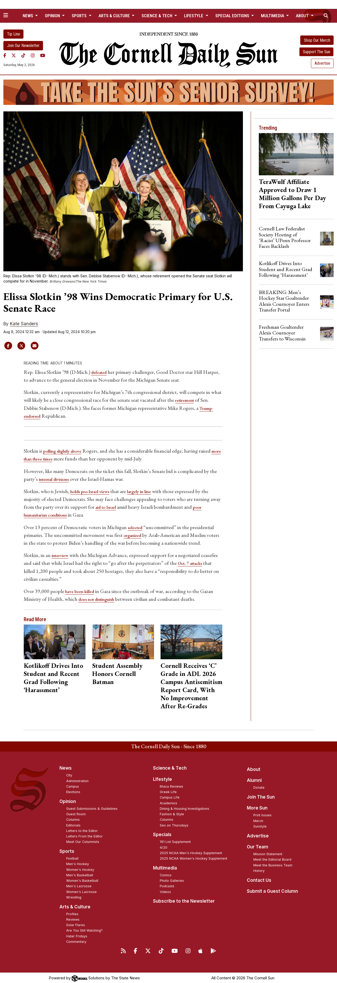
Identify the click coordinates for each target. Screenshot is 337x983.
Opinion (67, 800)
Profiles (72, 913)
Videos (165, 891)
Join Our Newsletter (23, 45)
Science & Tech (170, 767)
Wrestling (73, 896)
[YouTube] (42, 55)
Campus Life (170, 796)
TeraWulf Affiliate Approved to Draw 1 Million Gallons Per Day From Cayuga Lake (292, 193)
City (69, 774)
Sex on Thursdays (174, 824)
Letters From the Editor (84, 835)
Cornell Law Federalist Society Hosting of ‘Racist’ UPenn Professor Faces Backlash (285, 237)
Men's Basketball (79, 874)
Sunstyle (260, 825)
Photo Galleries (172, 880)
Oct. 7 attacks (192, 562)
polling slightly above (66, 450)
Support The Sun (316, 51)
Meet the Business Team (272, 864)
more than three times (47, 458)
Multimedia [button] (273, 15)
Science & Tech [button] (157, 15)
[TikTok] (23, 55)
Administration (77, 780)
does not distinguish (99, 598)
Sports (66, 850)
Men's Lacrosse (78, 885)
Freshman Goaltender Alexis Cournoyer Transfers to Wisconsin (282, 332)
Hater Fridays (76, 935)
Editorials (73, 824)
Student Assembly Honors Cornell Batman (117, 672)
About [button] (303, 15)
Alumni (254, 779)
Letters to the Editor (82, 830)
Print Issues (262, 814)
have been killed (82, 590)
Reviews (72, 918)
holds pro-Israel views (93, 490)
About (253, 768)
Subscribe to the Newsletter (184, 900)
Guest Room (76, 813)
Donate (259, 786)
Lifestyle (162, 778)
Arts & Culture (74, 905)
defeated (100, 372)
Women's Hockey (80, 869)
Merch (258, 820)
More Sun (257, 807)
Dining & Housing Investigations (184, 808)
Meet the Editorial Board (272, 858)
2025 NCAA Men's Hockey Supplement (191, 852)
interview (61, 554)
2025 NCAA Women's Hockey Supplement (193, 857)
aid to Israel (107, 506)
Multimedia (165, 867)
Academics (168, 802)
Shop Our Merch (317, 40)
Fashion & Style (172, 813)
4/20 (163, 846)
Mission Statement (267, 853)
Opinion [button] (53, 15)
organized (134, 534)
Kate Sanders (24, 323)
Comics (165, 874)
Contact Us (259, 879)
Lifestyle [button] (194, 15)
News (65, 767)
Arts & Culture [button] (115, 15)
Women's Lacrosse (81, 891)
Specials (162, 833)
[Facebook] (4, 55)
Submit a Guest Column (272, 890)
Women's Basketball (82, 880)
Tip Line (13, 34)
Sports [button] (80, 15)
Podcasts (167, 885)
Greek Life (168, 791)
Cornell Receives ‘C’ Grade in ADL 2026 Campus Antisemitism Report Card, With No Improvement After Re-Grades (191, 684)
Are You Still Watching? (84, 929)
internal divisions (56, 478)
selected (136, 526)
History (259, 870)
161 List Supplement (175, 841)
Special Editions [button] (232, 15)
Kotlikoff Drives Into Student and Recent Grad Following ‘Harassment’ (53, 676)
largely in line (148, 490)
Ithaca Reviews (171, 785)
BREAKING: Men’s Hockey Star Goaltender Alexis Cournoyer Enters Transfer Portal (284, 301)
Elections (73, 791)
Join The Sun (261, 796)
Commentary (76, 941)
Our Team (257, 845)
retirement (186, 400)
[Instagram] (33, 55)
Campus (72, 785)
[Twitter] (13, 55)
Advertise (322, 63)
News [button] (28, 15)
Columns (73, 818)
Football (72, 857)
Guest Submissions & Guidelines (92, 808)
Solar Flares (75, 924)
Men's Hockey (77, 863)
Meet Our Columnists (82, 841)
